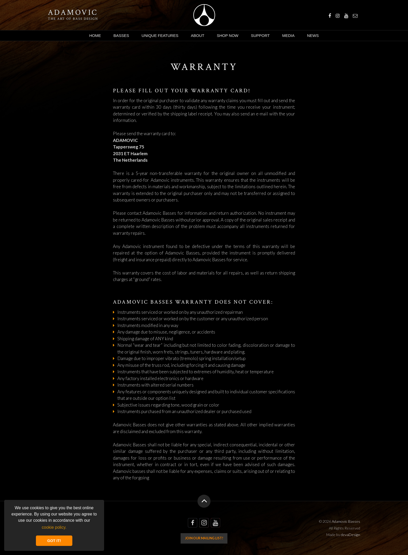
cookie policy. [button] (54, 527)
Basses (121, 35)
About (197, 35)
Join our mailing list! (204, 538)
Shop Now (227, 35)
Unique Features (160, 35)
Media (288, 35)
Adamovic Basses (204, 15)
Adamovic (73, 12)
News (313, 35)
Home (95, 35)
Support (260, 35)
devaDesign (350, 534)
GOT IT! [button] (54, 541)
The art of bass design (73, 19)
